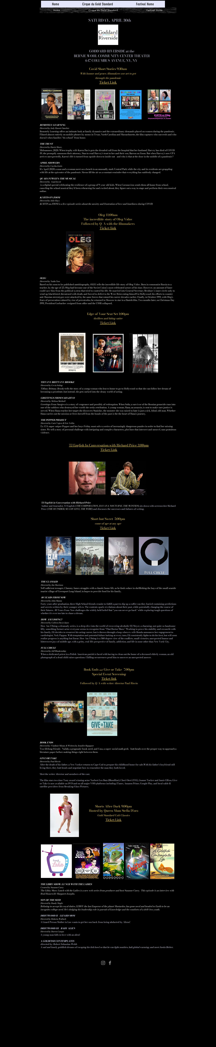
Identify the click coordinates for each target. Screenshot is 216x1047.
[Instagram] (103, 963)
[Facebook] (110, 963)
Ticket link (109, 678)
